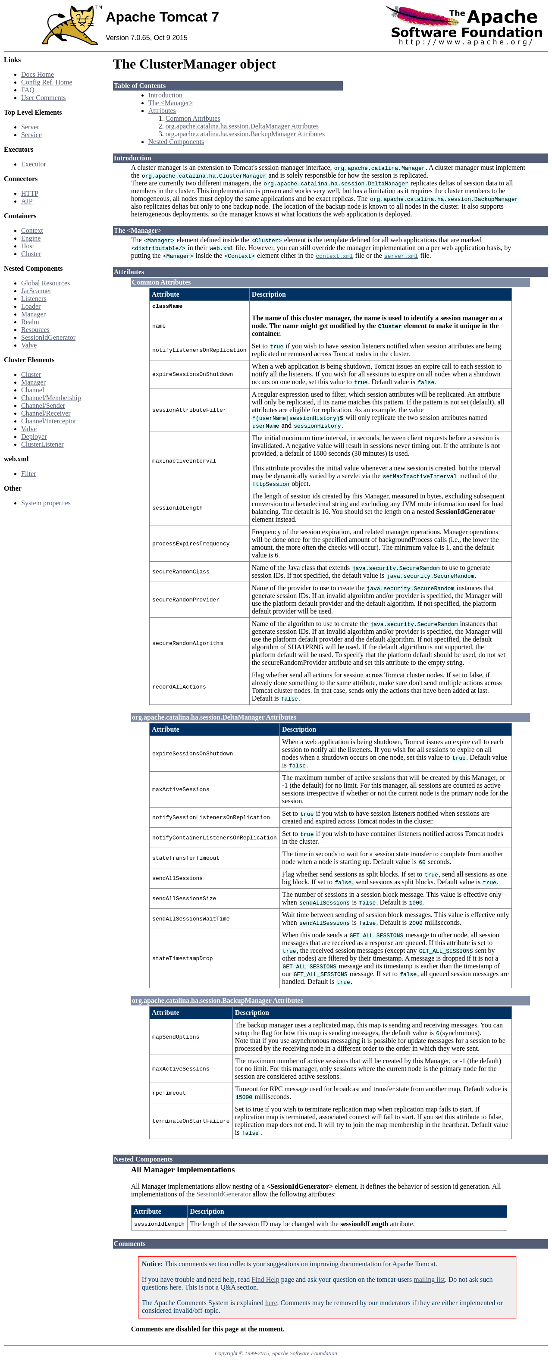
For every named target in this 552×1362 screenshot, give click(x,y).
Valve (29, 345)
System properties (46, 503)
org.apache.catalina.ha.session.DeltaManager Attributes (242, 126)
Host (27, 246)
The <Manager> (170, 102)
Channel (32, 390)
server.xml (401, 256)
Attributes (162, 110)
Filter (28, 473)
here (271, 1304)
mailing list (429, 1280)
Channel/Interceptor (48, 421)
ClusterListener (42, 444)
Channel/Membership (51, 397)
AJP (27, 201)
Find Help (265, 1280)
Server (30, 127)
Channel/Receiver (46, 413)
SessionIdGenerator (48, 337)
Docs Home (37, 74)
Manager (33, 314)
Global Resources (45, 283)
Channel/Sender (43, 405)
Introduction (165, 95)
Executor (33, 164)
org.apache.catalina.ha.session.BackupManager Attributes (245, 134)
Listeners (34, 298)
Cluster (31, 253)
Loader (31, 306)
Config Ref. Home (46, 82)
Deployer (34, 436)
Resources (35, 329)
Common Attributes (193, 118)
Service (31, 134)
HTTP (29, 193)
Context (32, 230)
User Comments (43, 97)
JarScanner (36, 290)
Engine (31, 238)
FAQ (27, 90)
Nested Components (176, 141)
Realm (30, 322)
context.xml (334, 256)
